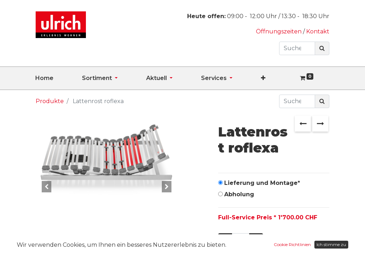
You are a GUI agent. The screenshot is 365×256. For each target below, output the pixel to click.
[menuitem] (58, 78)
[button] (277, 78)
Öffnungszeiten (279, 31)
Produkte (50, 101)
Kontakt (317, 31)
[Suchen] (322, 48)
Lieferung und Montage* (262, 183)
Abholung (239, 194)
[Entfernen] (225, 240)
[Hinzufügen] (256, 240)
